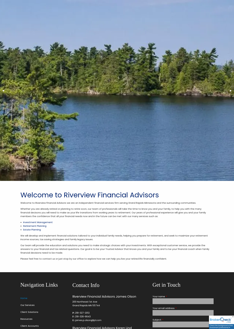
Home (23, 298)
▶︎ (232, 90)
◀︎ (4, 90)
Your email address (175, 308)
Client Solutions (29, 312)
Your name (171, 296)
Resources (26, 319)
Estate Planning (32, 229)
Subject (169, 319)
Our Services (27, 305)
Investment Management (38, 222)
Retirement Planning (34, 226)
